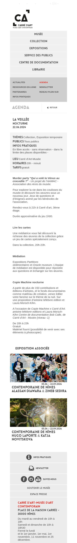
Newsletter (42, 468)
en (54, 3)
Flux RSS (39, 3)
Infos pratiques (31, 3)
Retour (53, 107)
